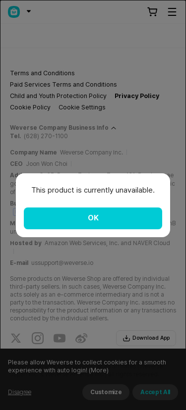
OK (93, 217)
